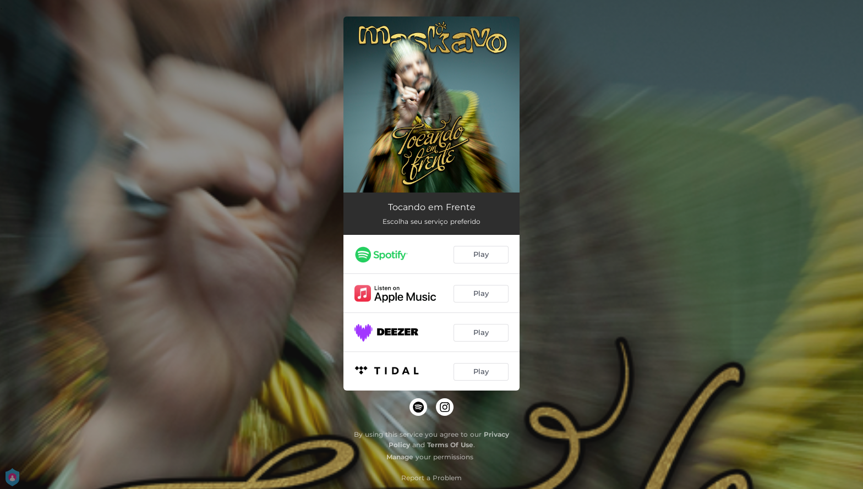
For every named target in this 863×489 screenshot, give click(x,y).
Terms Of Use (450, 445)
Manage (399, 457)
